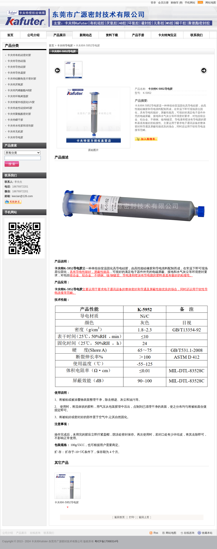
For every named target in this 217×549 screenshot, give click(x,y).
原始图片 (93, 150)
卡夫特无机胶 (15, 131)
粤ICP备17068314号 (106, 541)
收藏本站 (207, 532)
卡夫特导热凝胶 (16, 72)
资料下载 (112, 35)
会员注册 (163, 2)
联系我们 (196, 35)
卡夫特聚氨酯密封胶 (19, 113)
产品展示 (59, 35)
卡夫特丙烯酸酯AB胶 (19, 90)
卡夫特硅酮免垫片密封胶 (21, 78)
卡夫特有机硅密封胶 (19, 55)
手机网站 (190, 2)
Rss (156, 532)
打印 (131, 517)
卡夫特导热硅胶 (16, 66)
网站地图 (210, 2)
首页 (10, 35)
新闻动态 (86, 35)
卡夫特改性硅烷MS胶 (19, 108)
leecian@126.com (22, 196)
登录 (153, 2)
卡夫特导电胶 (65, 45)
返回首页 (119, 517)
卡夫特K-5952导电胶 (160, 88)
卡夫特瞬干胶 (15, 119)
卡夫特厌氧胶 (15, 84)
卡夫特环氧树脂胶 (17, 96)
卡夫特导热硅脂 (16, 61)
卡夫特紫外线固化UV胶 (21, 102)
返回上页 (144, 517)
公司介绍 (33, 35)
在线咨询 (35, 532)
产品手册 (138, 35)
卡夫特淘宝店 (167, 35)
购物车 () (177, 2)
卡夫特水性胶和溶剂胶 (20, 125)
